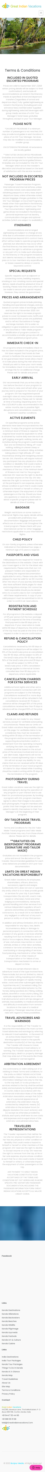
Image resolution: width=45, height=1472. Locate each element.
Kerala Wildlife (8, 1325)
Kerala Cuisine (8, 1343)
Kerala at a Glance (11, 1371)
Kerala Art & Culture (11, 1340)
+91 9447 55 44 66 (10, 1415)
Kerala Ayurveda (9, 1332)
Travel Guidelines (10, 1379)
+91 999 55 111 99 (9, 1419)
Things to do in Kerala (12, 1368)
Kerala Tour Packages (12, 1364)
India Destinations (10, 1357)
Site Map (6, 1386)
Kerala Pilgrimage (10, 1328)
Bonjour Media (17, 1463)
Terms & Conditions (11, 1390)
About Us (6, 1383)
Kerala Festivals (9, 1336)
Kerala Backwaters (11, 1317)
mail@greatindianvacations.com (17, 1422)
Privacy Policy (8, 1394)
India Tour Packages (11, 1360)
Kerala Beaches (9, 1321)
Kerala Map (7, 1375)
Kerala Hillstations (10, 1314)
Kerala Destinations (11, 1310)
